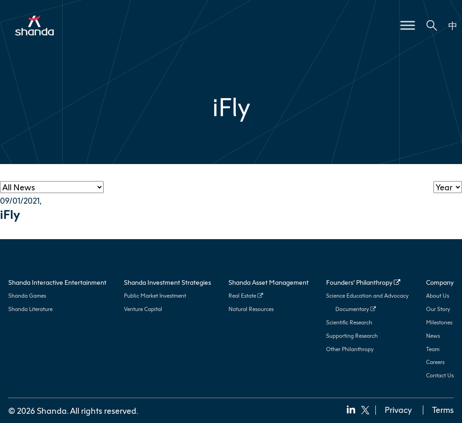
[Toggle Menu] (407, 25)
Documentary (355, 309)
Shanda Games (27, 295)
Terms (443, 410)
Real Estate (245, 295)
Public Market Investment (155, 295)
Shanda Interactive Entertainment (57, 282)
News (433, 335)
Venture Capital (143, 309)
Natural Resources (251, 309)
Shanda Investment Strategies (167, 282)
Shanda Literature (30, 309)
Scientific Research (349, 322)
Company (440, 282)
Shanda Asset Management (268, 282)
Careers (435, 361)
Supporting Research (352, 335)
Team (432, 349)
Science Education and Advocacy (367, 295)
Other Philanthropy (350, 349)
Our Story (438, 309)
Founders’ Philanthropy (363, 282)
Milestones (439, 322)
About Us (437, 295)
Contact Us (440, 375)
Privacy (398, 410)
